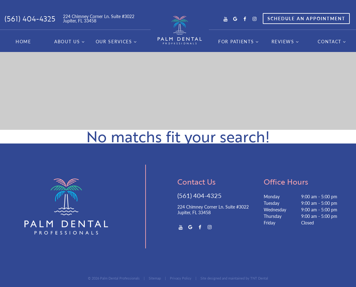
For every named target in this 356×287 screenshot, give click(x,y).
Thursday (272, 216)
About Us (70, 41)
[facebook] (245, 18)
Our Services (117, 41)
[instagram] (254, 18)
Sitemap (155, 278)
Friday (269, 222)
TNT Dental (259, 278)
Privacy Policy (180, 278)
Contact (332, 41)
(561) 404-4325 (29, 18)
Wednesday (275, 209)
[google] (235, 18)
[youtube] (225, 18)
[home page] (180, 30)
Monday (272, 196)
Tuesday (271, 203)
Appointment (306, 18)
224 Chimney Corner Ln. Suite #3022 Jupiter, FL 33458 (98, 18)
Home (23, 41)
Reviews (286, 41)
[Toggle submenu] (83, 41)
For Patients (239, 41)
